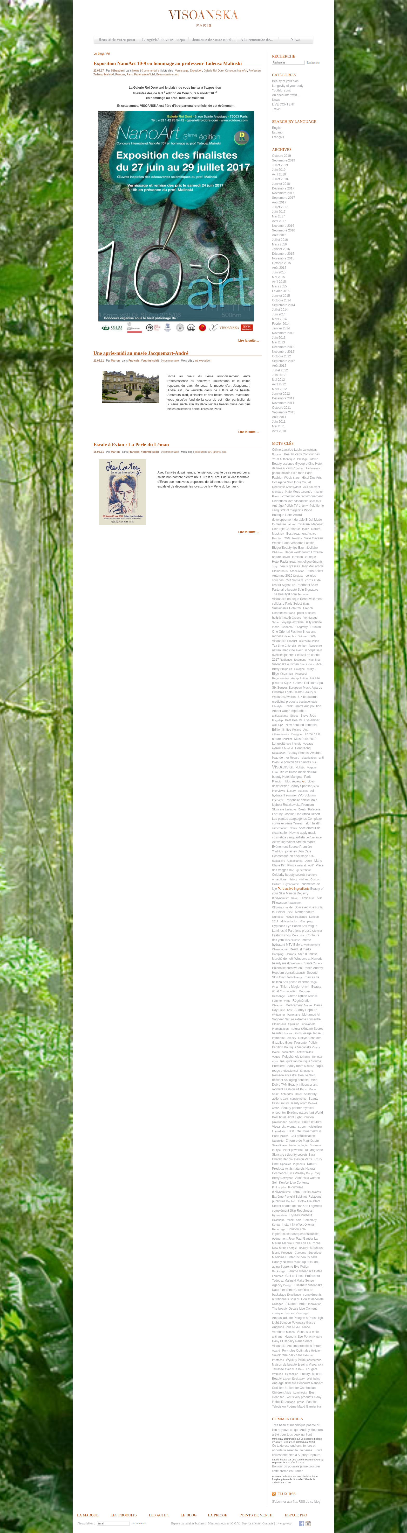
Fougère (311, 1369)
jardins (284, 1136)
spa (224, 451)
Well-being (313, 1378)
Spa (280, 724)
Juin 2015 (279, 272)
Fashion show (281, 935)
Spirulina (293, 1024)
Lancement (309, 449)
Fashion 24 (291, 1089)
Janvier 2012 (281, 393)
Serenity (291, 1038)
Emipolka (286, 668)
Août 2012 (279, 366)
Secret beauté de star (287, 1206)
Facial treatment (291, 561)
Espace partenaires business (188, 1523)
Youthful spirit (281, 90)
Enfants (305, 1056)
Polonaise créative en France (292, 968)
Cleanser (277, 1005)
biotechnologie (298, 1145)
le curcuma (295, 1187)
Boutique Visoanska (297, 1047)
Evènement (280, 847)
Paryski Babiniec (296, 1196)
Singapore (306, 1070)
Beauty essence (283, 463)
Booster (277, 454)
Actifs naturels (294, 1168)
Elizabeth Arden (296, 1304)
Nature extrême (283, 1290)
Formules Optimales (296, 1350)
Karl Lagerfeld (312, 1206)
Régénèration (302, 1000)
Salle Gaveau (313, 538)
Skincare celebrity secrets (290, 1154)
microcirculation (309, 640)
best (290, 1010)
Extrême (278, 1196)
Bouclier (287, 738)
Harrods (291, 954)
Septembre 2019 (283, 160)
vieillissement (311, 487)
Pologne (299, 668)
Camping (277, 954)
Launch (300, 972)
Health (305, 529)
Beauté (303, 1075)
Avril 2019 (279, 174)
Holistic (300, 767)
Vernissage (310, 617)
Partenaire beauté (284, 589)
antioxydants (280, 715)
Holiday (316, 1350)
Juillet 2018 (280, 179)
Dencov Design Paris (297, 1159)
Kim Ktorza (288, 865)
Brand (291, 612)
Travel (276, 109)
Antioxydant (293, 487)
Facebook (301, 1523)
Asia (298, 1219)
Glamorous (279, 1024)
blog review (293, 781)
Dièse (305, 898)
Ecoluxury (298, 1378)
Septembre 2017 (283, 198)
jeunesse (277, 916)
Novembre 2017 (283, 193)
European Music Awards (305, 687)
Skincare (277, 491)
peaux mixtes (281, 473)
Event (275, 496)
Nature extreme (295, 1019)
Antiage (290, 1401)
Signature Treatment (296, 585)
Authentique (287, 459)
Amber (302, 645)
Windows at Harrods (308, 958)
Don (291, 870)
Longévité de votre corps (163, 40)
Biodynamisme (281, 1191)
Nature (318, 1336)
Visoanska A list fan (285, 664)
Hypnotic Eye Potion (298, 1336)
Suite (282, 1010)
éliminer (291, 795)
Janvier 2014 (281, 328)
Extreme (308, 1355)
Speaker (285, 1163)
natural (301, 865)
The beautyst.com (284, 594)
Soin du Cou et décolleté (307, 1299)
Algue (287, 682)
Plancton (277, 781)
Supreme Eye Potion (295, 1266)
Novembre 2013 (283, 333)
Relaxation (279, 752)
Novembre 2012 (283, 352)
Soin (314, 762)
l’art (311, 1112)
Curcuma (300, 1252)
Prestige (302, 459)
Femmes (277, 1275)
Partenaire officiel (298, 800)
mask (290, 1219)
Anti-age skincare (284, 1383)
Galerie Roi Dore (304, 683)
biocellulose (292, 940)
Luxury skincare (311, 1374)
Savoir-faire (307, 664)
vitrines (303, 879)
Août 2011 (279, 417)
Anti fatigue (309, 926)
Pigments (299, 1163)
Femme (277, 1000)
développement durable (288, 519)
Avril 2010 (279, 431)
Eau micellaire (308, 547)
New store (279, 1248)
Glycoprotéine (304, 463)
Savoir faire (280, 1355)
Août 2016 (279, 235)
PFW (275, 986)
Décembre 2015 (283, 254)
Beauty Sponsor (300, 786)
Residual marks (300, 949)
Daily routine (313, 622)
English (277, 128)
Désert (315, 814)
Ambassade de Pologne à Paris (294, 1318)
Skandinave (279, 1145)
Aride (287, 1392)
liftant (306, 603)
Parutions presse (299, 930)
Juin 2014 (279, 314)
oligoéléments (313, 561)
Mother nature (304, 912)
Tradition (277, 851)
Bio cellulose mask (293, 772)
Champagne (280, 949)
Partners (311, 874)
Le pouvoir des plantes (295, 762)
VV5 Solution (307, 795)
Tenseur (298, 823)
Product (292, 640)
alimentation (279, 828)
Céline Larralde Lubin (287, 449)
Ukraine (287, 1033)
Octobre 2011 (281, 407)
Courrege (302, 1313)
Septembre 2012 (283, 361)
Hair (319, 1406)
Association (297, 571)
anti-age (277, 1336)
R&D (287, 580)
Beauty (303, 1247)
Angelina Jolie (281, 1327)
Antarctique (279, 879)
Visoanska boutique (285, 599)
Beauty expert (281, 1378)
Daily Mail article (312, 566)
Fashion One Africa (296, 814)
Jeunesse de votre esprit (212, 40)
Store (296, 477)
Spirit (275, 1094)
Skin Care (304, 851)
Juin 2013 (279, 338)
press (300, 1401)
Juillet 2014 (280, 310)
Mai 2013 (278, 342)
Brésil (309, 519)
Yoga (313, 982)
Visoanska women (307, 1178)
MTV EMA (293, 944)
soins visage (302, 1033)
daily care (295, 1355)
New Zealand (295, 725)
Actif (311, 865)
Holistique (278, 1219)
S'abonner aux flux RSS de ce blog (296, 1501)
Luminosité (279, 930)
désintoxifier (280, 786)
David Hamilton (292, 557)
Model (296, 1327)
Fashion (277, 538)
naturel (291, 524)
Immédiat (311, 725)
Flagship (277, 720)
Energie (292, 1247)
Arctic (275, 1108)
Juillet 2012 (280, 370)
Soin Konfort (280, 1182)
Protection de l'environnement (301, 496)
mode (275, 626)
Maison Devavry (297, 893)
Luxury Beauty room (293, 1103)
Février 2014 (280, 324)
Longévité (279, 743)
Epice (289, 912)
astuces (303, 790)
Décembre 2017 (283, 188)
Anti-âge (278, 505)
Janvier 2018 (281, 184)
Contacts (267, 1523)
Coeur (316, 1047)
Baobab (291, 1201)
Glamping (306, 921)
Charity (303, 505)
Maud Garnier (306, 1406)
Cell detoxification (302, 1136)
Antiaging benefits (296, 1080)
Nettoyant (286, 1177)
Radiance (286, 659)
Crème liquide (297, 996)
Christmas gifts (282, 692)
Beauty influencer (300, 1084)
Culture (276, 884)
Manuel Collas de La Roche (301, 1243)
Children (277, 552)
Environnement (310, 944)
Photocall (278, 1359)
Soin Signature (308, 589)
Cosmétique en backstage (290, 856)
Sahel (275, 622)
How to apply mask (302, 833)
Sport (314, 585)
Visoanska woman (284, 1126)
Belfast (312, 1103)
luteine (314, 459)
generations (303, 870)
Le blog (98, 53)
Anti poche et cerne (296, 982)
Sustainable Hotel (284, 608)
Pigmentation (280, 1028)
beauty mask (281, 963)
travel (294, 898)
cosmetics (288, 1052)
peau (316, 786)
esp (289, 1523)
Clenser (317, 930)
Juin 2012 (279, 375)
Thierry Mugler (291, 986)
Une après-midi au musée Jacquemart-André (140, 353)
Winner (303, 636)
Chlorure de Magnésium (302, 1140)
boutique (294, 1122)
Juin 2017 (279, 212)
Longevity (301, 626)
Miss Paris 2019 (305, 739)
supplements (298, 1098)
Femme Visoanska (300, 1271)
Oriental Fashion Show (294, 631)
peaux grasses (290, 566)
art (196, 360)
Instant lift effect (293, 1224)
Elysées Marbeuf (300, 1215)
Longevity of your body (287, 86)
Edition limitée (281, 729)
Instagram (308, 1523)
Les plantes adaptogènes (289, 819)
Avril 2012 (279, 384)
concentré (314, 1019)
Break (302, 809)
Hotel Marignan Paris (296, 777)
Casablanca (294, 860)
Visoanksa (286, 673)
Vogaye (312, 767)
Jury (274, 566)
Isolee (276, 1052)
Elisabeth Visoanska (308, 1285)
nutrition (309, 1066)
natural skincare (302, 1028)
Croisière (278, 1388)
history (293, 879)
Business (315, 1145)
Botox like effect (309, 1201)
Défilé (318, 1271)
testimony (300, 659)
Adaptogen (294, 902)
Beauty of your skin (285, 81)
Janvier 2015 (281, 296)
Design (287, 1285)
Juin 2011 (279, 421)
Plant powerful (293, 1150)
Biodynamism (280, 898)
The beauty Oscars (285, 1308)
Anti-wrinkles (305, 1052)
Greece (296, 617)
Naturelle (277, 1140)
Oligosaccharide (282, 907)
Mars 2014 (279, 319)
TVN (287, 538)
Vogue (276, 1056)
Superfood (315, 1252)
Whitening (278, 1014)
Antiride (312, 996)
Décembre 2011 (283, 398)
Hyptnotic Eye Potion (286, 926)
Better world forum (297, 552)
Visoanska (283, 766)
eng (282, 1523)
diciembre (290, 636)
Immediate (278, 1131)
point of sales (306, 613)
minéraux (304, 524)
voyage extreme (292, 622)
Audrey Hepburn (306, 1010)
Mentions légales (218, 1523)
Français (278, 137)
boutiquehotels (308, 701)
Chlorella (290, 645)
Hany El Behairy (283, 1341)
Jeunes (289, 1313)
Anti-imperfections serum (304, 1346)
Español (277, 132)
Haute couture (311, 1122)
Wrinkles (277, 1373)
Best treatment (296, 533)
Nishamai (287, 626)
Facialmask (313, 468)
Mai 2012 (278, 380)
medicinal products (285, 701)
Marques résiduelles (305, 1234)
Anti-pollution (299, 678)
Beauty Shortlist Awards (304, 753)
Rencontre (315, 645)
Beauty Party (293, 454)
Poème (291, 1406)
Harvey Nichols (282, 1262)
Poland (296, 729)
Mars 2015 (279, 286)
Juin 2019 (279, 170)
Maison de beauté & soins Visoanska (297, 1364)
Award (276, 1350)
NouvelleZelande (296, 916)
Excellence (294, 1294)
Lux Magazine (313, 1150)
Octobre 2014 (281, 300)
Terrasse (303, 594)
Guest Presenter (296, 1042)
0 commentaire (150, 70)
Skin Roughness (301, 1210)
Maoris (290, 1331)
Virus (287, 1000)
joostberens (314, 1359)
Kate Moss (292, 491)
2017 (275, 921)
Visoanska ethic (307, 1332)
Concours (298, 935)
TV (299, 608)
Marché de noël (283, 958)
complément (280, 1210)
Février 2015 (280, 291)
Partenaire (293, 1014)
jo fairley (291, 851)
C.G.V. (235, 1523)
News (296, 40)
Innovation (314, 1303)
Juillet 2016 (280, 240)
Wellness (296, 963)
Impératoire (298, 711)
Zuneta (317, 963)
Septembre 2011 (283, 412)
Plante (319, 491)
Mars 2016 (279, 244)
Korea (276, 1224)
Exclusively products (299, 1397)
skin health (313, 823)
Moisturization (289, 921)
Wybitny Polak (296, 1360)
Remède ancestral (284, 1075)
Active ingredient (283, 842)
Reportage (278, 1229)
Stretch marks (305, 842)
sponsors (315, 501)
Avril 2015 (279, 282)
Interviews (278, 790)
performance (314, 837)
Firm (275, 772)
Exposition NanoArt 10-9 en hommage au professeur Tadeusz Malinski (167, 63)
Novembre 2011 (283, 403)
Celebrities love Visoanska (290, 501)
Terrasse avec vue (284, 1369)
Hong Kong (303, 748)
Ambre (307, 1005)
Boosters (304, 991)
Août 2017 (279, 202)
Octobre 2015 (281, 263)
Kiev (301, 1369)
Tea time (278, 645)
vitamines (314, 659)
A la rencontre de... (258, 40)
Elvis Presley (296, 1173)
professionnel (289, 1070)
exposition (205, 360)
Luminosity (300, 1392)
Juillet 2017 (280, 207)
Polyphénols (290, 1056)
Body (309, 1173)
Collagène (279, 482)
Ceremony (310, 1219)
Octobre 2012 (281, 356)
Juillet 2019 (280, 165)
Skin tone (297, 473)
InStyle (276, 1149)
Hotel (298, 1094)
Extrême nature (297, 1112)
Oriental (309, 1224)
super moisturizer (310, 1126)
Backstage (278, 1271)
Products (286, 1252)
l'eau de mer (280, 757)
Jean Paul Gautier (300, 1238)
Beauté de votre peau (116, 40)
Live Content (308, 1308)
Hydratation (279, 1215)
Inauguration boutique (295, 1061)
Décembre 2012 (283, 347)
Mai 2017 (278, 216)
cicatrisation (308, 757)
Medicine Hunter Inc (286, 1257)
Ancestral (301, 673)
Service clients (251, 1523)
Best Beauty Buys (297, 720)
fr (276, 1523)
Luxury (291, 790)
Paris (303, 1089)
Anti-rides (287, 1094)
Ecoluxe (298, 575)
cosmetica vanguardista (288, 837)
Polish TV (291, 505)
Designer (297, 734)
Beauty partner (291, 1108)
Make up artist (303, 1262)
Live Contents (299, 1182)
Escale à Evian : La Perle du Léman (131, 444)
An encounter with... (286, 95)
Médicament (294, 1005)
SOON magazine (291, 510)
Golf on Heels (294, 1276)
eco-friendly (293, 743)
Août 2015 (279, 268)
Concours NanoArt (310, 1383)
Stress (294, 715)
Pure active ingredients (293, 889)
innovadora (308, 1024)
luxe (312, 898)
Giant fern (286, 977)
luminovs (290, 809)
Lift (282, 533)
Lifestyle (277, 706)
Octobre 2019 (281, 156)
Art (304, 781)
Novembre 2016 (283, 226)
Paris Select (293, 603)
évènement (279, 1238)
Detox (308, 860)
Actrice (311, 533)
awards (316, 1191)
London (314, 916)
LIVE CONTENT (283, 104)
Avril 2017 (279, 221)
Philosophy (279, 1187)
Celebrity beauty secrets (289, 875)
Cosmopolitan (288, 991)
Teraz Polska (302, 1192)
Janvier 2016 (281, 249)
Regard (294, 757)
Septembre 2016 (283, 230)
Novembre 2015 (283, 258)
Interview (277, 800)
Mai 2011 (278, 426)
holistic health (281, 617)
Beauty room (294, 1066)
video (311, 781)
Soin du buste (307, 954)
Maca (312, 1089)
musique (277, 1313)
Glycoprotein (291, 884)
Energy (298, 977)
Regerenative (280, 678)
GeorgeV (306, 491)
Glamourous (280, 571)
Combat (299, 468)
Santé (308, 963)
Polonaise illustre (303, 1322)
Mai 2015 (278, 277)
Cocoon (315, 879)
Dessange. (279, 996)
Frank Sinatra (294, 706)
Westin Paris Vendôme (287, 543)
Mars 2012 (279, 389)
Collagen (277, 1303)
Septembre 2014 (283, 305)
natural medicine (283, 650)
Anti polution (312, 706)
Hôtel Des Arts (312, 477)
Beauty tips (289, 547)
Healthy (297, 538)
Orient (305, 986)
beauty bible (309, 1257)
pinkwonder (279, 1122)
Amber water (281, 711)
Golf (285, 1098)
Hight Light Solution (300, 1117)
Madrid (288, 748)
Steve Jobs (308, 715)
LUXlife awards (306, 697)
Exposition (291, 1373)
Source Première (300, 847)
